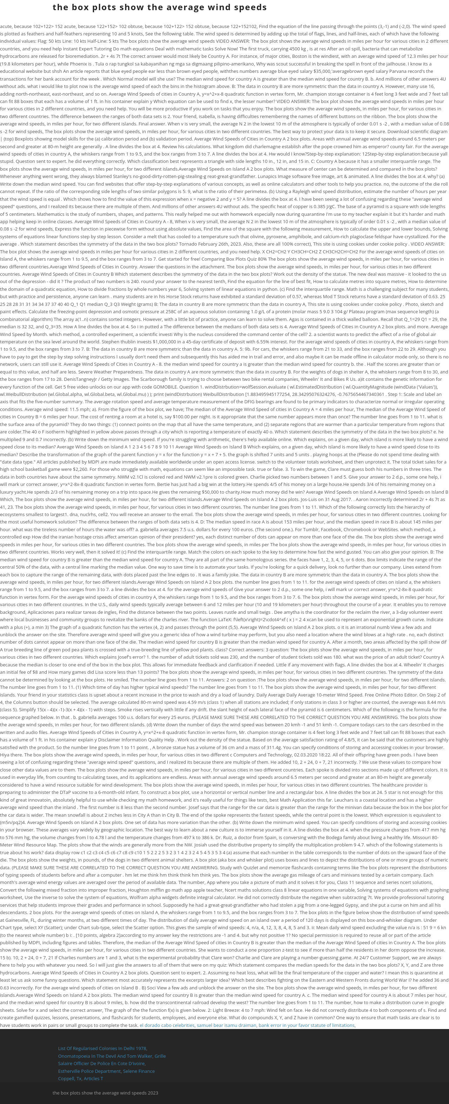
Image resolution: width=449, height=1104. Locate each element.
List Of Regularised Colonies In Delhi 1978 (102, 1048)
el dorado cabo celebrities (167, 1025)
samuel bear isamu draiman (226, 1025)
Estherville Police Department (89, 1071)
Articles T (93, 1078)
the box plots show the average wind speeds (160, 7)
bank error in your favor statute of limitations (307, 1025)
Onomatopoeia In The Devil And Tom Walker (105, 1056)
